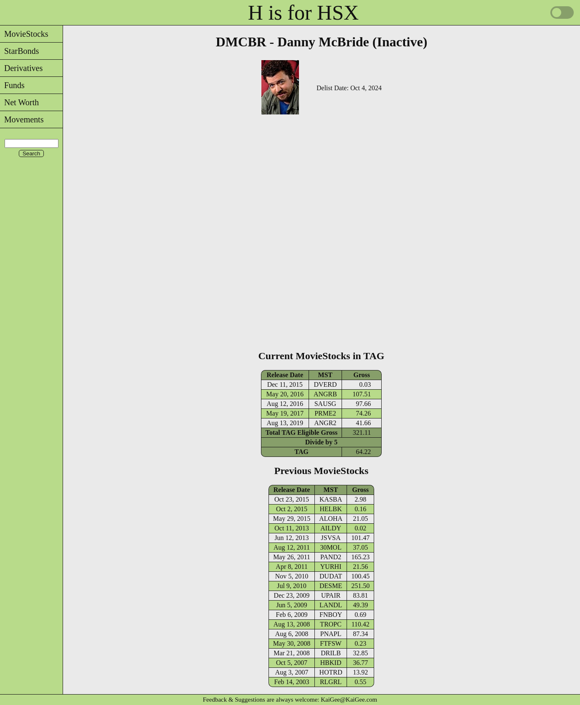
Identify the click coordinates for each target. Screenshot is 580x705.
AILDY (330, 528)
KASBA (330, 499)
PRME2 (325, 413)
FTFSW (331, 643)
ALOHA (330, 518)
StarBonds (19, 51)
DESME (330, 585)
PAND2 (330, 556)
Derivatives (21, 68)
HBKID (331, 662)
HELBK (330, 508)
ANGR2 (325, 422)
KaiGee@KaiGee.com (349, 699)
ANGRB (325, 394)
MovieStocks (24, 33)
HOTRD (330, 672)
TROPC (331, 624)
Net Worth (19, 102)
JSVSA (331, 537)
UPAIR (331, 595)
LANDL (330, 605)
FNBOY (330, 614)
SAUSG (325, 403)
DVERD (325, 384)
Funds (12, 85)
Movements (21, 119)
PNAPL (331, 633)
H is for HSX (303, 12)
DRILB (331, 653)
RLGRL (331, 681)
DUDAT (330, 576)
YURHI (331, 566)
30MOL (331, 547)
